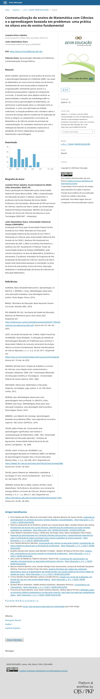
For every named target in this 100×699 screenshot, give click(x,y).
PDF (66, 90)
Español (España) (12, 628)
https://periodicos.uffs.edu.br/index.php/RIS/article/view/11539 (33, 498)
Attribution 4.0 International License (43, 671)
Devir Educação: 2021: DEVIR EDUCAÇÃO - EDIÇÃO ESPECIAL (59, 530)
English (8, 624)
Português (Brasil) (13, 620)
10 (20, 600)
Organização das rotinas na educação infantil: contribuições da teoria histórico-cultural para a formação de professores (52, 544)
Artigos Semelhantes (16, 512)
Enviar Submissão (14, 640)
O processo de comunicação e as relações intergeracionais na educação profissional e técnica (49, 559)
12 (25, 600)
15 (33, 600)
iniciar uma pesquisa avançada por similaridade (44, 606)
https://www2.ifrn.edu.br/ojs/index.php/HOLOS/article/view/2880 (34, 463)
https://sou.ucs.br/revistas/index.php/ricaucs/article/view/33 (32, 357)
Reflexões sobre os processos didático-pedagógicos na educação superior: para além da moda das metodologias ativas (52, 592)
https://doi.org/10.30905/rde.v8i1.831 (26, 51)
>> (37, 600)
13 (28, 600)
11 (23, 600)
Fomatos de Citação (70, 132)
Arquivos (16, 10)
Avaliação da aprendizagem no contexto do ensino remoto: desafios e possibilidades (52, 518)
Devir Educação (15, 2)
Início (7, 10)
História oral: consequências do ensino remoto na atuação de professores (51, 552)
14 (31, 600)
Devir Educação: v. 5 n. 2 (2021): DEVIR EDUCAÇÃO (48, 574)
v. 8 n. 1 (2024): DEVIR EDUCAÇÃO (36, 10)
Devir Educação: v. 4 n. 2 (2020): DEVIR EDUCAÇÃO (39, 595)
